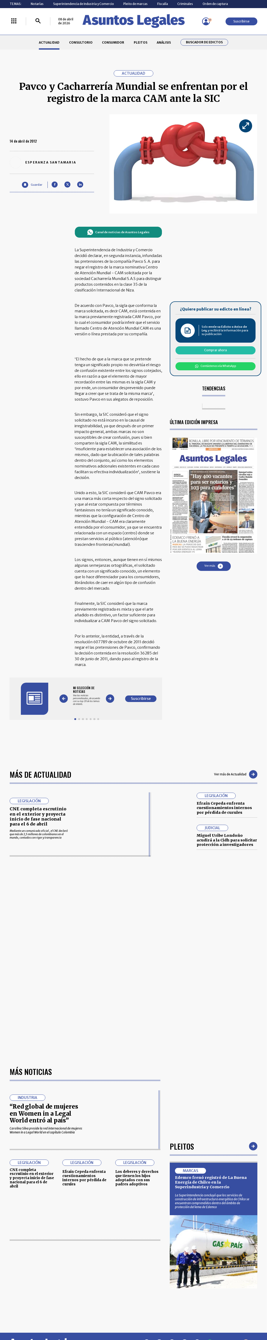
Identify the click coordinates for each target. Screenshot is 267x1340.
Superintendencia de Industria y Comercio (83, 4)
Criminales (185, 4)
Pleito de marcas (135, 4)
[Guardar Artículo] (32, 185)
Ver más (213, 566)
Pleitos (182, 1146)
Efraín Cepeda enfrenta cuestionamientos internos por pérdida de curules (224, 808)
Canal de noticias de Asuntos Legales (118, 232)
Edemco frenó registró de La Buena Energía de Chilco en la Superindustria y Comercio (211, 1182)
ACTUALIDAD (49, 42)
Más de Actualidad (40, 774)
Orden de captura (215, 4)
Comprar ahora (215, 350)
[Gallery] (86, 695)
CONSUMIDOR (113, 42)
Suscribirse (241, 21)
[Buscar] (38, 21)
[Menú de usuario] (206, 21)
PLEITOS (140, 42)
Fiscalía (162, 4)
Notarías (37, 4)
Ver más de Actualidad (235, 774)
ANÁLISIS (164, 42)
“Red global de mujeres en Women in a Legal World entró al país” (44, 1113)
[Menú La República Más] (14, 21)
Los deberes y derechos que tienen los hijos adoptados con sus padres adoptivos (137, 1177)
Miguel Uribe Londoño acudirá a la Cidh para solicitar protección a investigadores (227, 840)
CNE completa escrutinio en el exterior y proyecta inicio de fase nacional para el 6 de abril (38, 816)
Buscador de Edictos (204, 42)
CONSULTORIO (81, 42)
